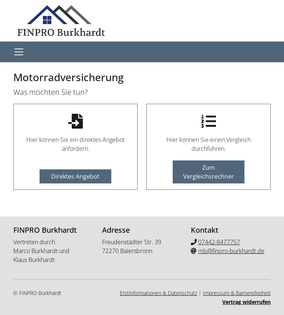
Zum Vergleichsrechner (208, 171)
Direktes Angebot (75, 176)
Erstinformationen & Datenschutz (158, 292)
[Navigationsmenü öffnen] (18, 52)
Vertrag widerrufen (246, 301)
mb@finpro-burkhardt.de (231, 251)
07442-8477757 (219, 242)
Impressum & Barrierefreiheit (237, 292)
